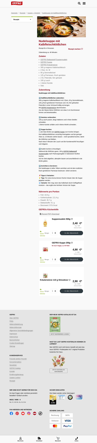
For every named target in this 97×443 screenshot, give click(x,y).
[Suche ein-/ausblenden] (79, 3)
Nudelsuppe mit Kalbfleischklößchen (54, 13)
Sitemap (12, 346)
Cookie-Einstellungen (17, 343)
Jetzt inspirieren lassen (60, 334)
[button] (22, 19)
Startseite (14, 13)
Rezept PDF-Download (49, 214)
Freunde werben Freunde (18, 359)
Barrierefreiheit (14, 340)
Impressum (13, 334)
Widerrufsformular (16, 327)
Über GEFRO (14, 318)
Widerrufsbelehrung (16, 324)
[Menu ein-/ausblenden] (84, 3)
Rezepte (22, 13)
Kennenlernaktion (15, 362)
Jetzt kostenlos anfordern (58, 370)
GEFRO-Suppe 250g (61, 243)
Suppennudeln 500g (61, 219)
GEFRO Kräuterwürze (48, 65)
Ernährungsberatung (16, 374)
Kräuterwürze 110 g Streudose (54, 280)
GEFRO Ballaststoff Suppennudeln (53, 60)
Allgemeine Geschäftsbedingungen (21, 330)
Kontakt (12, 371)
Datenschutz (14, 337)
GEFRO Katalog (15, 368)
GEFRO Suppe (46, 62)
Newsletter (13, 365)
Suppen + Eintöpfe (33, 13)
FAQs (11, 321)
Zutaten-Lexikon (15, 378)
